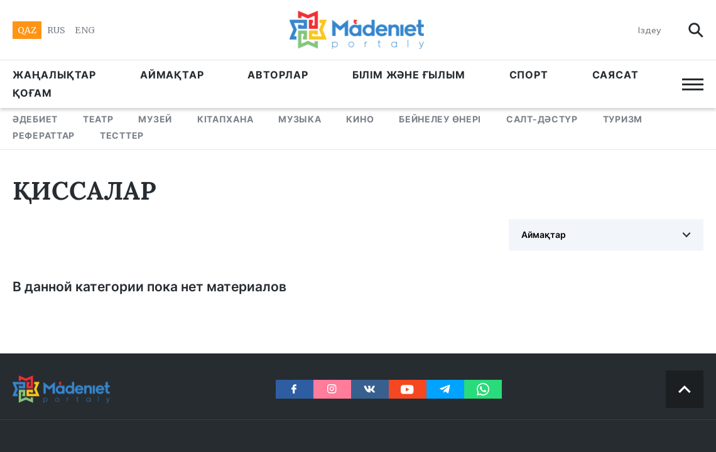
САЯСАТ (615, 74)
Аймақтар (543, 234)
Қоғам (32, 93)
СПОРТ (528, 74)
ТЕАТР (98, 119)
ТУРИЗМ (623, 119)
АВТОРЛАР (277, 74)
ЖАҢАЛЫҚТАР (54, 74)
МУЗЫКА (299, 119)
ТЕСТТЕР (122, 135)
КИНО (360, 119)
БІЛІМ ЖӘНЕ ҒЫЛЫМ (408, 74)
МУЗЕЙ (155, 119)
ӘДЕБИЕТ (35, 119)
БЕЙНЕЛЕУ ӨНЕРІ (440, 119)
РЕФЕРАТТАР (44, 135)
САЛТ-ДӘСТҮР (542, 119)
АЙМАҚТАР (171, 74)
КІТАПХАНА (225, 119)
